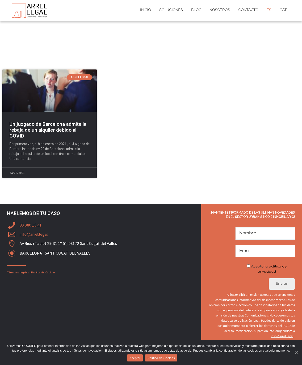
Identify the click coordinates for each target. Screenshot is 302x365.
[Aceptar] (296, 352)
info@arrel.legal (34, 234)
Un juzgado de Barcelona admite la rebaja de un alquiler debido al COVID (47, 130)
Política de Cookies (43, 272)
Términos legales (18, 272)
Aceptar (135, 358)
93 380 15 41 (31, 225)
